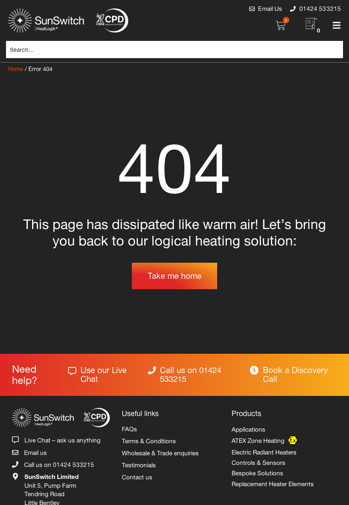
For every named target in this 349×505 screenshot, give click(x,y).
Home (15, 68)
